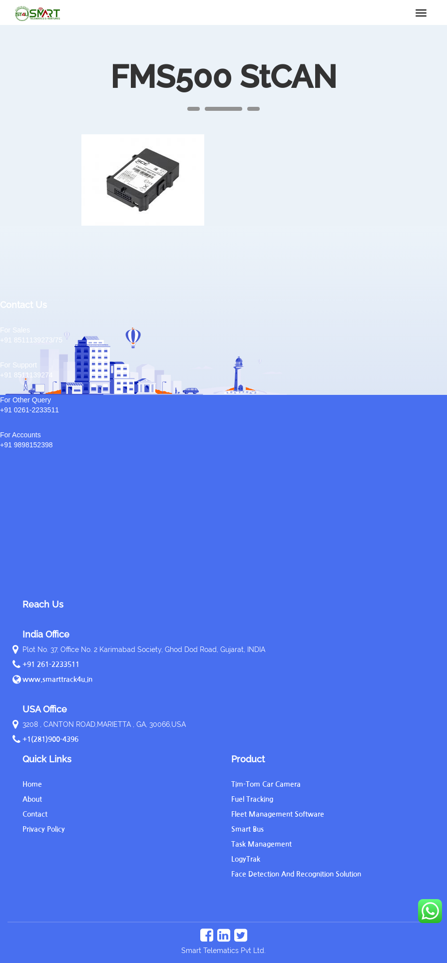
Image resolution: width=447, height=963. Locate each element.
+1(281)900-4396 (50, 739)
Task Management (261, 844)
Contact (34, 814)
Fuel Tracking (252, 799)
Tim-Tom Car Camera (266, 784)
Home (32, 784)
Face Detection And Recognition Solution (296, 874)
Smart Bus (247, 829)
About (32, 799)
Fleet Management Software (277, 814)
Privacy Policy (43, 829)
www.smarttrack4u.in (57, 679)
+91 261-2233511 (50, 664)
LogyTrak (245, 859)
